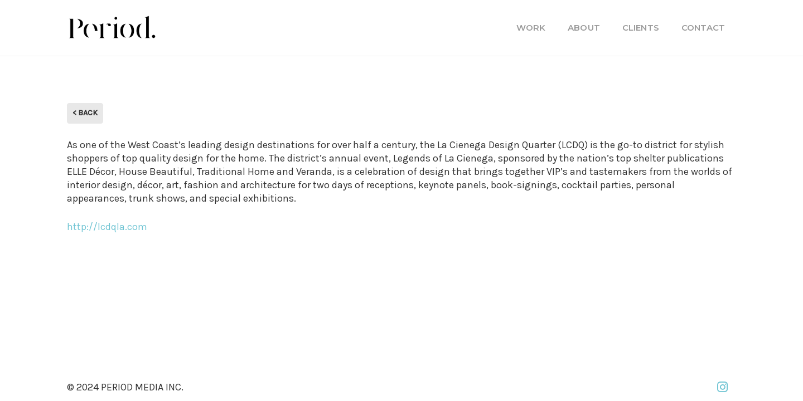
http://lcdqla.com (107, 227)
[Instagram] (722, 387)
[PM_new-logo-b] (111, 28)
